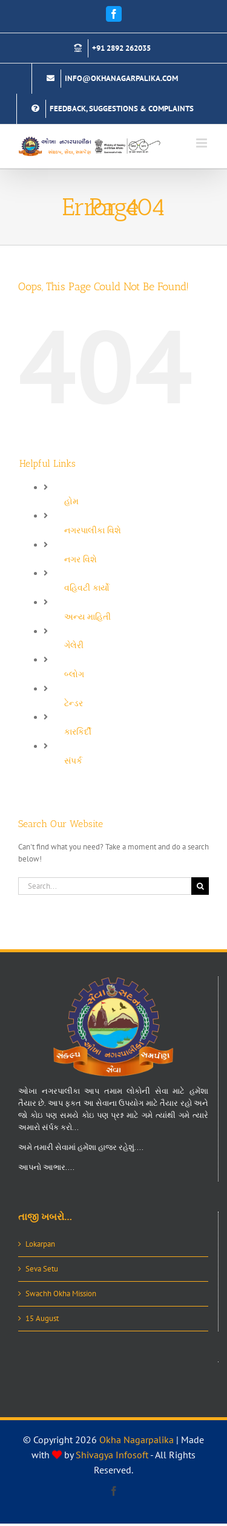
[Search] (200, 886)
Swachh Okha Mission (60, 1293)
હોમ (71, 501)
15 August (42, 1318)
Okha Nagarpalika (136, 1439)
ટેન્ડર (73, 703)
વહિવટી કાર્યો (87, 587)
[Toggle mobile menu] (202, 143)
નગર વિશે (80, 559)
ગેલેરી (74, 645)
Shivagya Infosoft (112, 1455)
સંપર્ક (73, 760)
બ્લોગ (74, 674)
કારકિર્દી (77, 731)
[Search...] (104, 886)
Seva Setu (41, 1269)
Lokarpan (40, 1244)
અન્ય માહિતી (87, 616)
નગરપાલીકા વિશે (92, 530)
